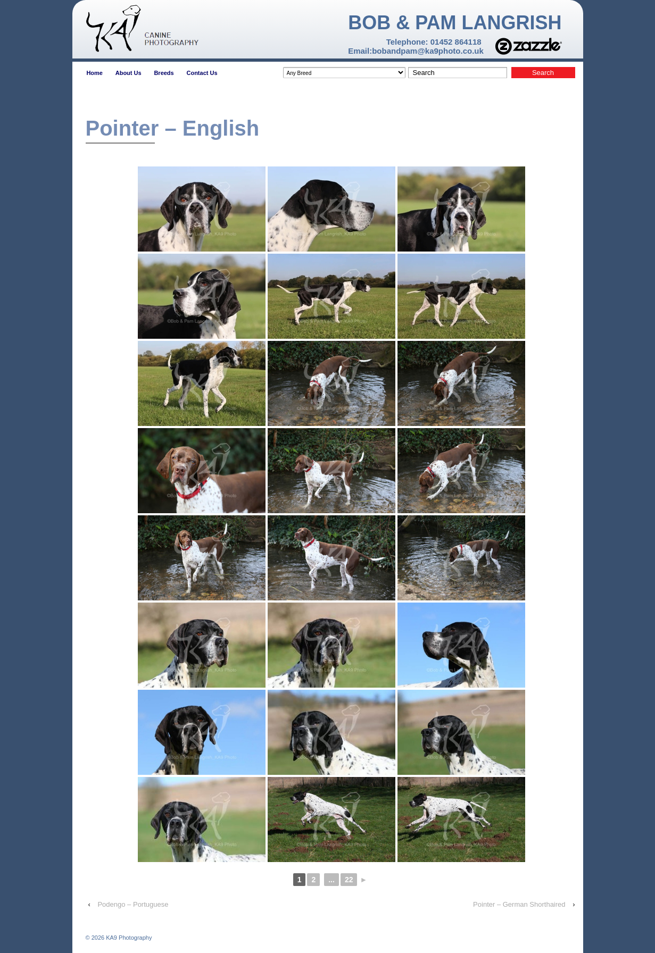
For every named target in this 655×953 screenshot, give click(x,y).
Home (94, 73)
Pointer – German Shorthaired (519, 904)
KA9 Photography (128, 937)
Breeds (163, 73)
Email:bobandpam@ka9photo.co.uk (416, 50)
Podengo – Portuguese (132, 904)
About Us (128, 73)
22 (349, 879)
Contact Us (201, 73)
